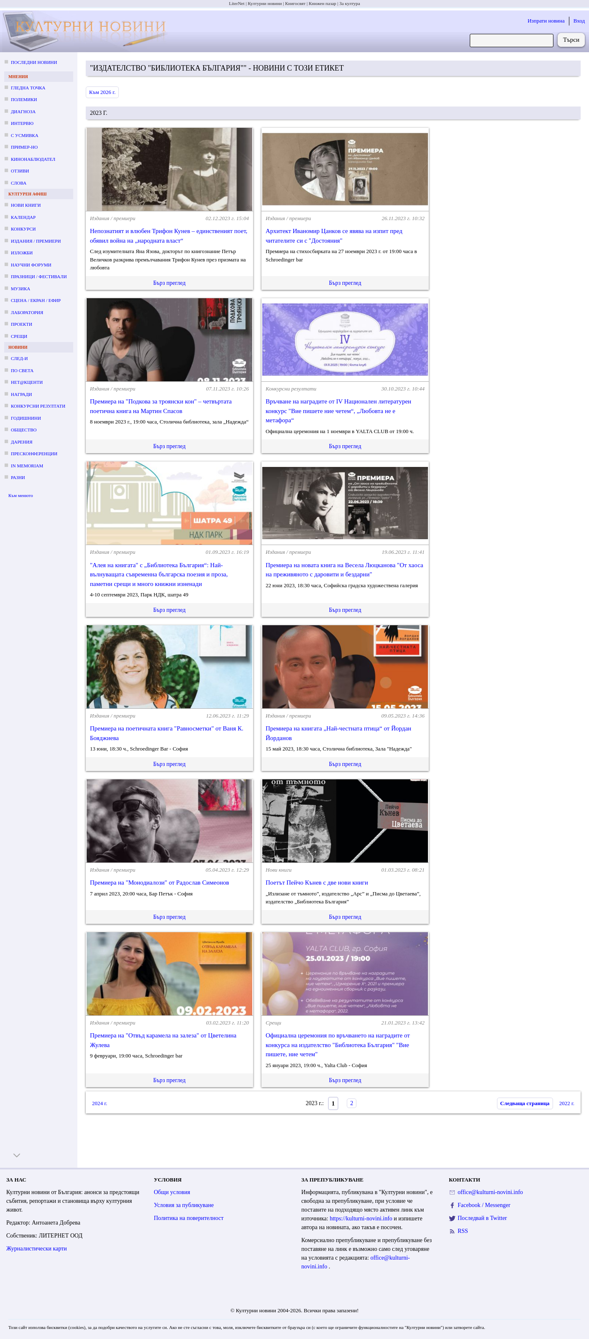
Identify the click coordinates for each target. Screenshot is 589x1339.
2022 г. (566, 1103)
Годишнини (26, 418)
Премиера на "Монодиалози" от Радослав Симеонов (159, 882)
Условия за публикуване (184, 1205)
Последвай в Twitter (482, 1218)
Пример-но (24, 147)
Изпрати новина (546, 21)
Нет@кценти (27, 382)
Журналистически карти (36, 1248)
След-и (19, 358)
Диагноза (23, 111)
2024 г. (99, 1103)
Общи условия (172, 1192)
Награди (21, 394)
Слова (18, 182)
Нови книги (26, 205)
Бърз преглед (169, 283)
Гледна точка (28, 87)
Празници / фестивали (39, 276)
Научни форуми (31, 264)
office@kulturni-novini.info (490, 1192)
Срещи (19, 336)
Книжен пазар (322, 3)
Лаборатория (27, 312)
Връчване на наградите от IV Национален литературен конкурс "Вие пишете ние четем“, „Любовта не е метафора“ (338, 411)
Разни (18, 477)
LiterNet (236, 3)
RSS (463, 1231)
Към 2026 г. (102, 92)
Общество (23, 429)
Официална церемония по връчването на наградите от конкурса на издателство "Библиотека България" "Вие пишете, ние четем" (338, 1045)
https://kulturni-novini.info (362, 1218)
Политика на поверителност (189, 1218)
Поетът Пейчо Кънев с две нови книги (317, 882)
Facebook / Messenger (484, 1205)
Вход (579, 21)
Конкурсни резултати (38, 405)
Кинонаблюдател (33, 159)
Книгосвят (295, 3)
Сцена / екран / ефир (36, 300)
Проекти (21, 324)
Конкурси (23, 228)
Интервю (22, 123)
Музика (20, 288)
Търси (571, 39)
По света (22, 370)
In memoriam (27, 465)
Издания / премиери (36, 240)
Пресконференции (34, 453)
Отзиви (20, 170)
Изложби (22, 252)
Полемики (24, 99)
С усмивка (24, 135)
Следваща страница (525, 1103)
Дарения (22, 441)
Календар (23, 217)
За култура (349, 3)
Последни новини (34, 62)
